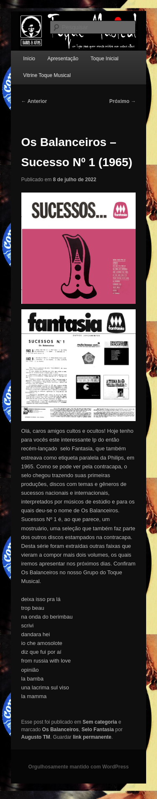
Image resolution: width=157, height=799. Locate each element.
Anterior (34, 101)
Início (29, 59)
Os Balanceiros (60, 729)
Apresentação (62, 59)
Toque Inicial (104, 59)
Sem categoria (99, 722)
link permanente (92, 737)
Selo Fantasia (98, 729)
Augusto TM (35, 737)
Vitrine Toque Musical (47, 75)
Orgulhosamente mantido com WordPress (78, 767)
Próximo (122, 101)
